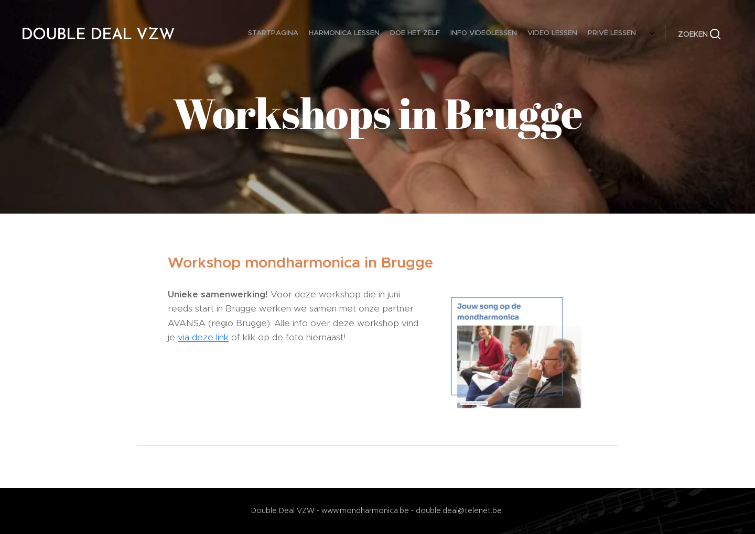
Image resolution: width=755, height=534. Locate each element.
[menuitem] (472, 34)
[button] (699, 34)
